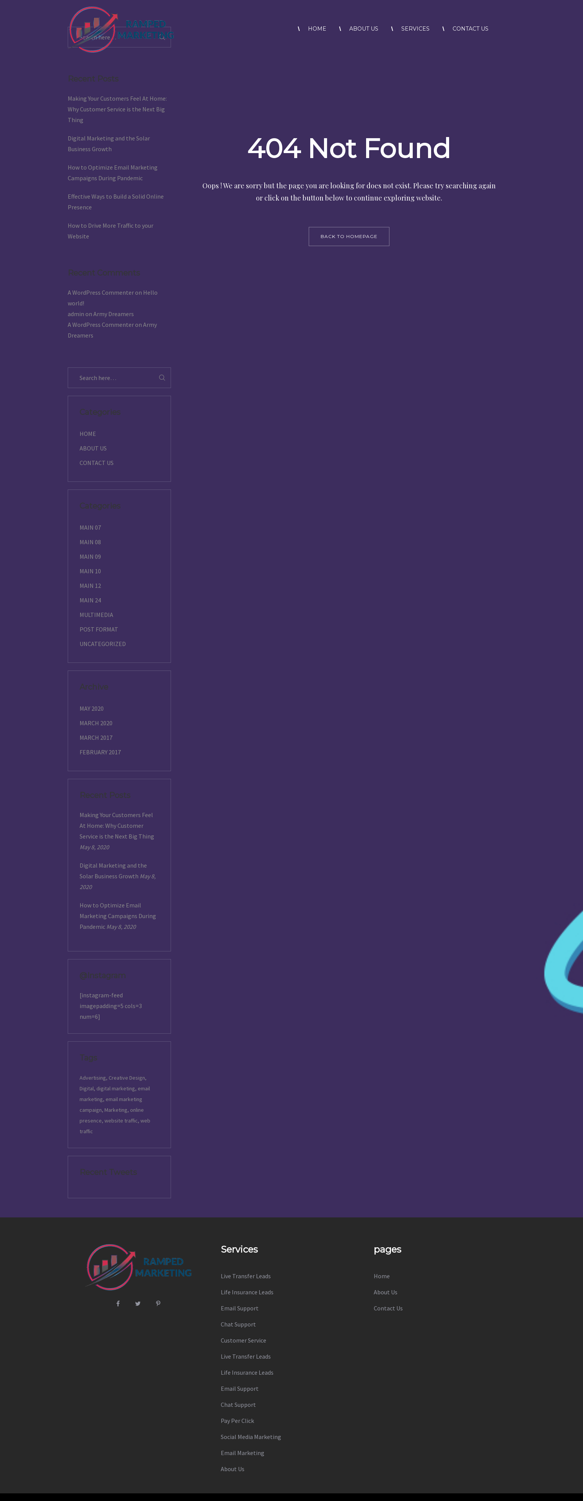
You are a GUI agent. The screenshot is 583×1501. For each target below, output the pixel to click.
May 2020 (92, 708)
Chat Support (238, 1324)
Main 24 (90, 600)
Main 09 (90, 556)
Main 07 (90, 527)
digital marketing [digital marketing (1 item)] (115, 1088)
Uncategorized (103, 644)
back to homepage (349, 236)
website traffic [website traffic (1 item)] (121, 1120)
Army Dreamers (113, 314)
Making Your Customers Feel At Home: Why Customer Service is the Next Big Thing (117, 109)
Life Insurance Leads (247, 1292)
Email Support (240, 1308)
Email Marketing (242, 1453)
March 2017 (96, 737)
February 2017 (100, 752)
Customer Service (243, 1340)
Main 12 (90, 585)
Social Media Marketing (251, 1437)
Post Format (99, 629)
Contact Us (97, 463)
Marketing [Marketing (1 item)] (115, 1109)
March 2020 (96, 723)
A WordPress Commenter (101, 292)
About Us (93, 448)
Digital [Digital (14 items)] (87, 1088)
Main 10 (90, 571)
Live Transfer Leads (246, 1276)
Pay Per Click (237, 1420)
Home (88, 433)
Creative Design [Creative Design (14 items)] (127, 1077)
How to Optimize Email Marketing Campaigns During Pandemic (118, 915)
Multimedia (96, 614)
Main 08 (90, 542)
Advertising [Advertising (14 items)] (93, 1077)
